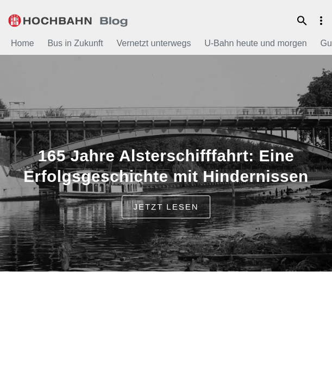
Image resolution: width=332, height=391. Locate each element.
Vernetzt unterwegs (153, 43)
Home (22, 43)
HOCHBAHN (68, 19)
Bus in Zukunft (75, 43)
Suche (302, 20)
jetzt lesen (165, 206)
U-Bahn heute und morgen (255, 43)
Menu (321, 20)
